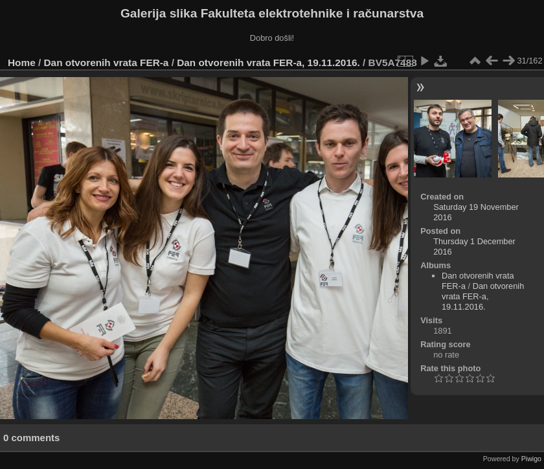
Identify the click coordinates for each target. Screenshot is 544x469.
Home (22, 62)
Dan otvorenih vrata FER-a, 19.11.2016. (268, 62)
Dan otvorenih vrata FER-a (106, 62)
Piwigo (531, 459)
